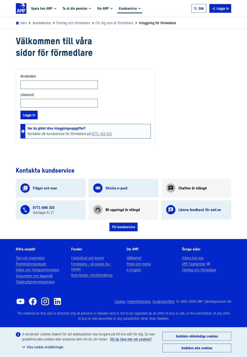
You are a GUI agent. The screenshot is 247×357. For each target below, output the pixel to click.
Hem (21, 23)
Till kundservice (123, 227)
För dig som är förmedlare (112, 23)
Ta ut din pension (77, 8)
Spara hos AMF (43, 8)
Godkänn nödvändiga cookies (197, 336)
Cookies (120, 301)
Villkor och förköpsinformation (37, 270)
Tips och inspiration (30, 258)
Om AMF (105, 8)
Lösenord (27, 94)
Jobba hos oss (192, 258)
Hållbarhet (134, 258)
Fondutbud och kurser (87, 258)
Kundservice (130, 8)
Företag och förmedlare (71, 23)
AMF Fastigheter (194, 264)
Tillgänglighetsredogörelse (35, 282)
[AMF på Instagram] (45, 301)
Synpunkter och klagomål (34, 276)
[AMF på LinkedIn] (57, 301)
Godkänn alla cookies (196, 348)
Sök (199, 8)
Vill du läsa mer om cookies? (131, 339)
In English (134, 270)
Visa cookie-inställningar (42, 347)
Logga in (220, 8)
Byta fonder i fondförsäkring (92, 275)
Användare (28, 76)
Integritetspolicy (139, 301)
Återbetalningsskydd (31, 264)
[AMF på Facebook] (32, 301)
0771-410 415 (102, 133)
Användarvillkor (163, 301)
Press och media (139, 264)
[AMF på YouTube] (20, 301)
